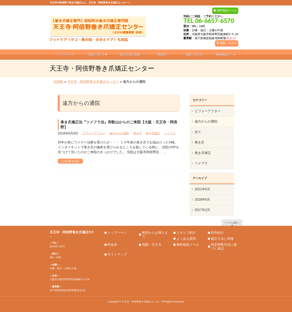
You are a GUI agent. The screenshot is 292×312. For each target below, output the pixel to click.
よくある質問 (186, 238)
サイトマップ (117, 254)
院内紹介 (217, 232)
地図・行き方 (228, 43)
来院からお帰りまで (155, 234)
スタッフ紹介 (186, 232)
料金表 (112, 244)
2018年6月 (202, 199)
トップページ (117, 232)
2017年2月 (202, 210)
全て (198, 132)
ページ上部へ (232, 222)
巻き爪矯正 (153, 133)
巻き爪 (137, 133)
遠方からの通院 (119, 133)
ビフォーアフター (94, 133)
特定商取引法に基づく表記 (224, 246)
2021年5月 (202, 189)
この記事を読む (70, 161)
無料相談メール (227, 10)
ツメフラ (169, 133)
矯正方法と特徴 (222, 238)
